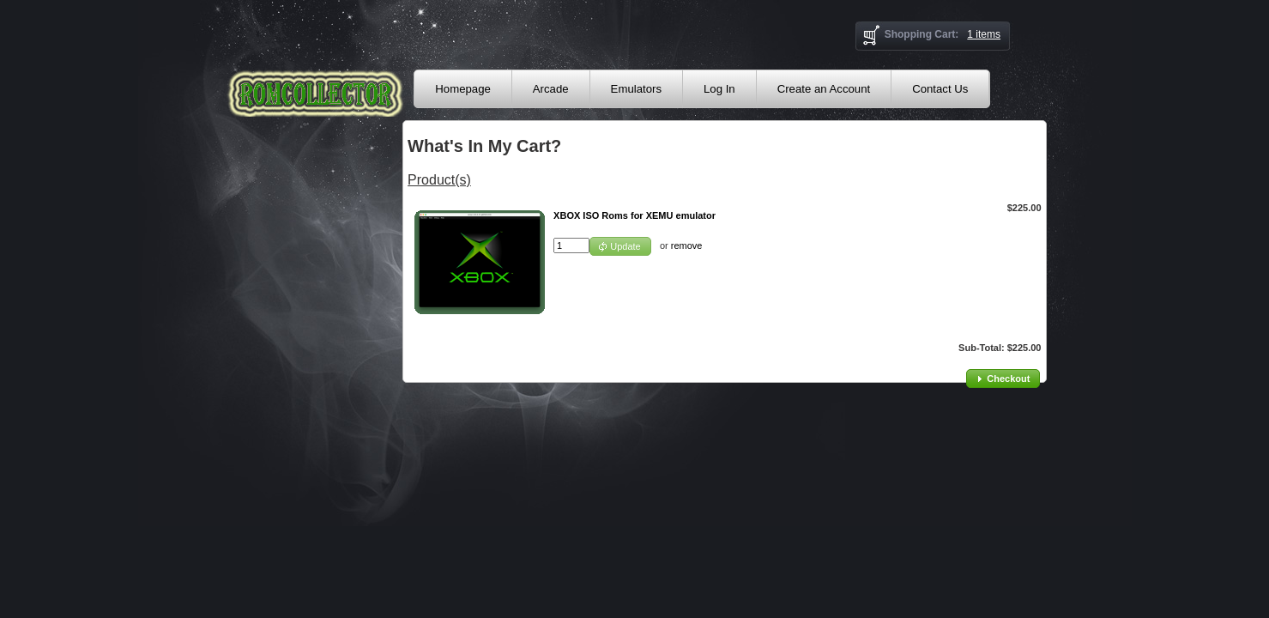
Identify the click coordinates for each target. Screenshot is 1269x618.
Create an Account (824, 88)
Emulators (636, 88)
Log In (719, 88)
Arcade (551, 88)
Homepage (463, 88)
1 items (983, 34)
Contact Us (940, 88)
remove (687, 245)
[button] (620, 247)
